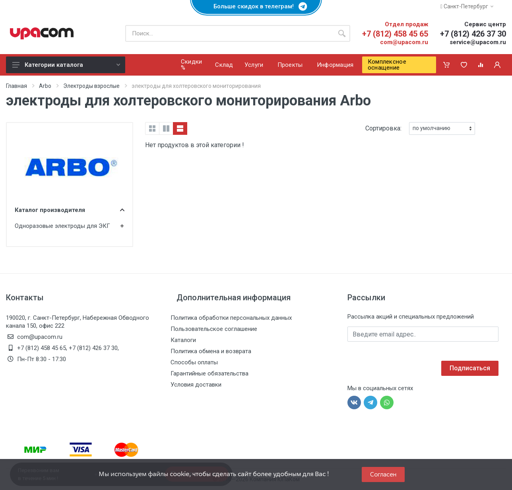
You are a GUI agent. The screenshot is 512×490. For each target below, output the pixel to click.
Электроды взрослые (91, 86)
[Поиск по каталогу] (229, 33)
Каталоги (183, 340)
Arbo (45, 86)
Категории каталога (66, 64)
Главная (16, 86)
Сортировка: (383, 128)
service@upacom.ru (478, 42)
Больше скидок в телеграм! (256, 6)
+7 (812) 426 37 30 (473, 34)
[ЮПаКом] (42, 33)
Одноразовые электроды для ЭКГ (62, 225)
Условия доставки (196, 384)
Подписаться (470, 368)
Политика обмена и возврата (211, 351)
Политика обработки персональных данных (231, 317)
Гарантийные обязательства (209, 373)
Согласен (383, 474)
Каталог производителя (69, 210)
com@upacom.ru (404, 42)
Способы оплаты (194, 362)
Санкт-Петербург (466, 6)
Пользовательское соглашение (214, 328)
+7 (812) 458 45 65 (395, 34)
